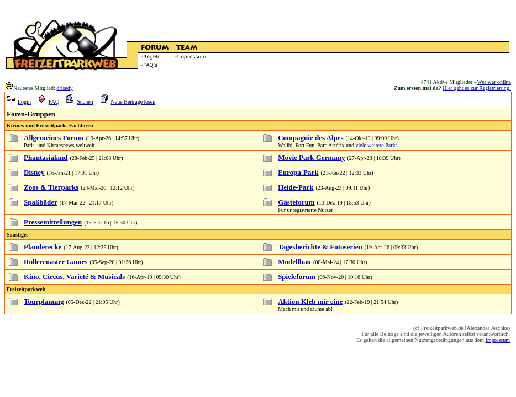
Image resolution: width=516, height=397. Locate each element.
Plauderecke (42, 247)
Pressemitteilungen (53, 222)
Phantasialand (45, 157)
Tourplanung (44, 301)
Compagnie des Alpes (310, 137)
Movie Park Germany (311, 157)
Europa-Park (298, 172)
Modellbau (294, 261)
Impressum (498, 340)
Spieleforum (296, 276)
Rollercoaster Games (55, 261)
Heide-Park (295, 187)
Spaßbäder (40, 202)
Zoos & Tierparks (51, 187)
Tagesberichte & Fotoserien (320, 247)
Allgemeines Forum (54, 137)
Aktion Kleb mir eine (310, 301)
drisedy (64, 88)
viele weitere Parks (376, 145)
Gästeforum (296, 202)
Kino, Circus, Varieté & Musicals (74, 276)
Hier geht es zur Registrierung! (477, 88)
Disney (34, 172)
